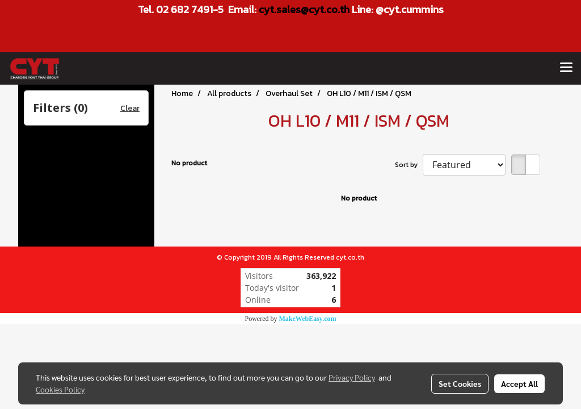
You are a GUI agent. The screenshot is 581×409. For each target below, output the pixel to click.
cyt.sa (273, 9)
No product (189, 163)
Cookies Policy (60, 389)
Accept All (519, 383)
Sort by (409, 165)
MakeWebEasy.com (307, 319)
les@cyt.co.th (318, 9)
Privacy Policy (352, 377)
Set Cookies (460, 383)
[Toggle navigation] (566, 68)
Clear (130, 108)
